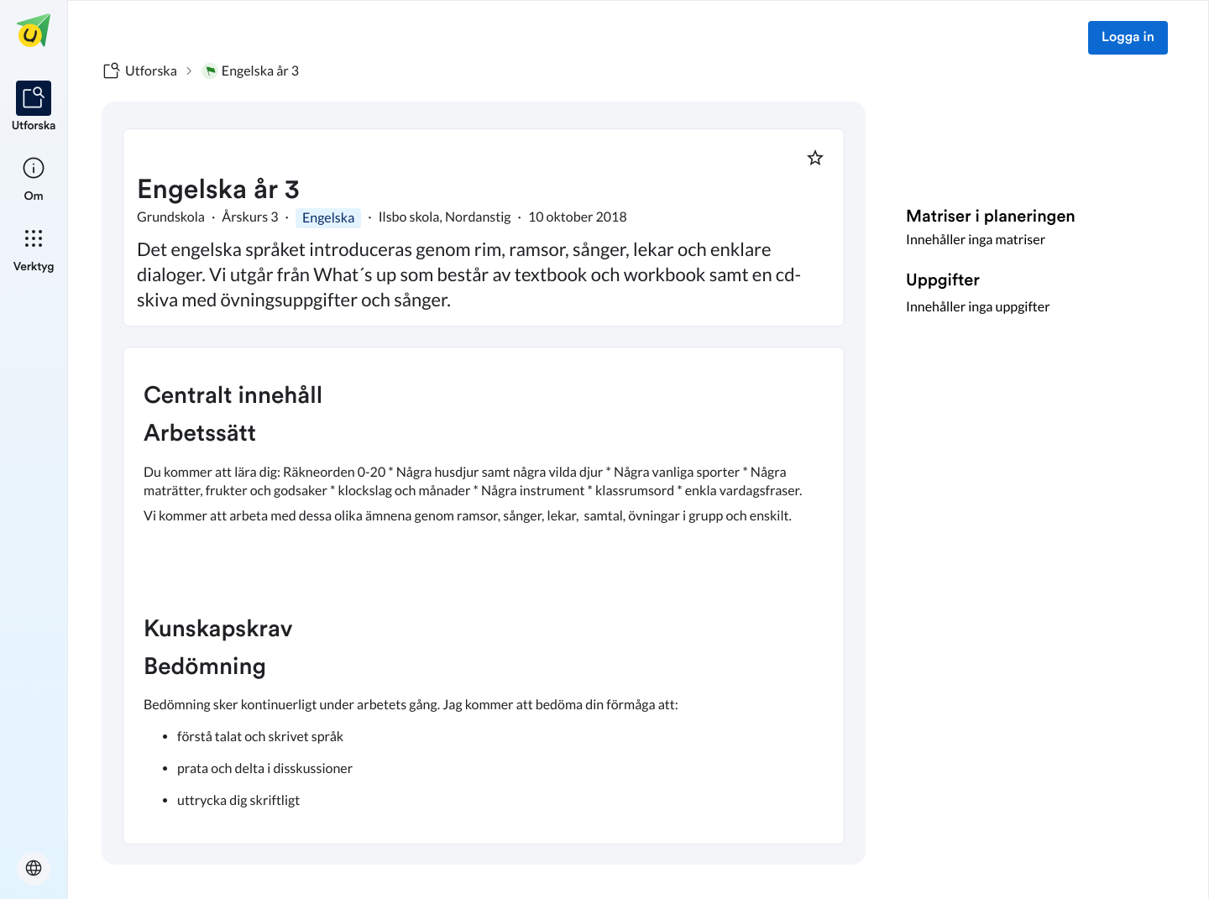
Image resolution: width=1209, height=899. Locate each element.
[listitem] (34, 107)
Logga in (1128, 37)
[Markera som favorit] (815, 158)
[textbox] (483, 596)
